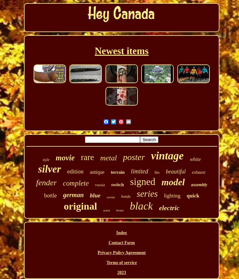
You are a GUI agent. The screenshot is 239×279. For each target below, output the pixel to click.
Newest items (121, 50)
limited (139, 171)
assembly (199, 184)
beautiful (176, 171)
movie (65, 158)
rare (87, 157)
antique (97, 172)
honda (125, 196)
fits (157, 172)
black (141, 206)
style (46, 160)
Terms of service (121, 262)
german (73, 195)
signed (142, 181)
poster (134, 157)
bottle (50, 195)
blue (95, 195)
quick (193, 196)
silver (49, 169)
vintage (167, 156)
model (173, 182)
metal (108, 158)
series (147, 194)
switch (117, 184)
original (80, 206)
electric (169, 208)
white (195, 159)
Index (121, 232)
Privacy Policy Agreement (122, 252)
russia (100, 184)
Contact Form (122, 242)
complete (76, 183)
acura (106, 210)
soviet (111, 197)
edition (75, 171)
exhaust (198, 172)
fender (46, 182)
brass (120, 210)
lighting (172, 196)
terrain (118, 172)
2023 (121, 272)
